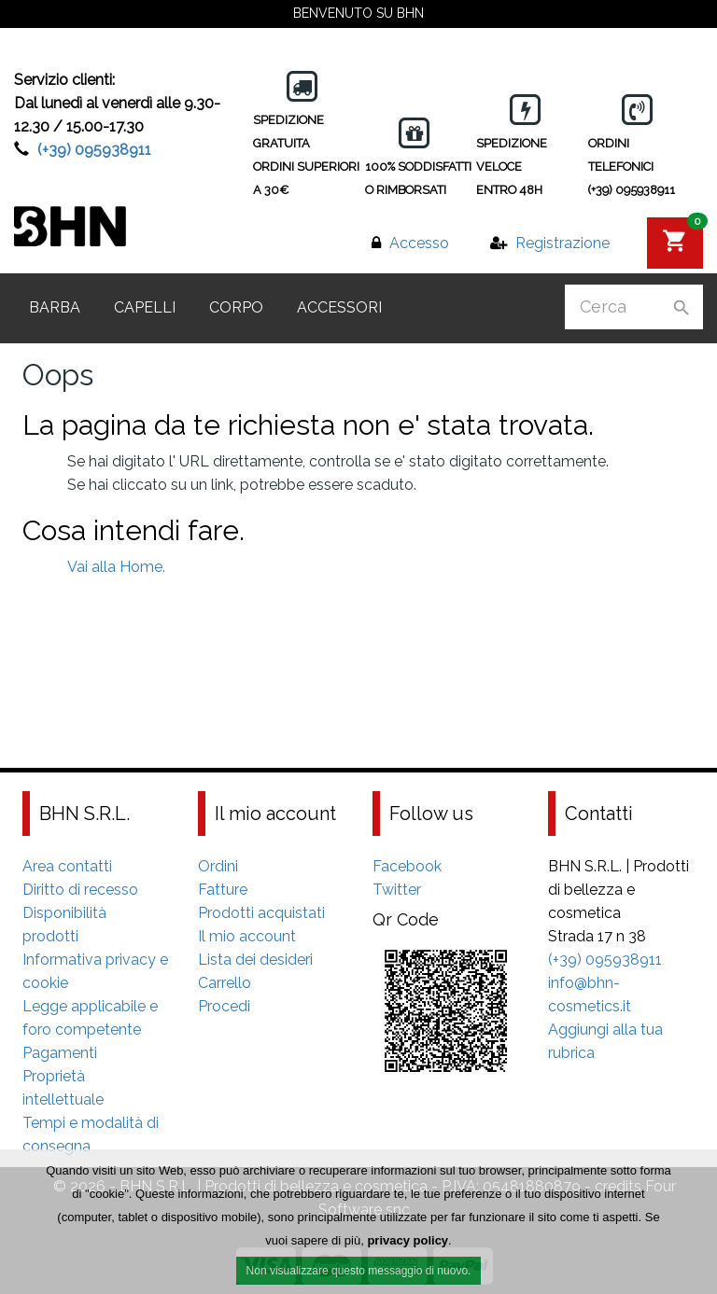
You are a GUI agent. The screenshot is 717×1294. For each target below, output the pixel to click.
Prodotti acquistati (261, 913)
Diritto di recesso (80, 889)
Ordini (218, 866)
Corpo (236, 307)
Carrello (224, 983)
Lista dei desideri (255, 959)
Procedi (224, 1006)
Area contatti (67, 866)
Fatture (222, 889)
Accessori (339, 307)
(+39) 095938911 (94, 150)
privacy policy (407, 1242)
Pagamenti (59, 1053)
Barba (54, 307)
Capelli (145, 307)
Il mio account (247, 936)
